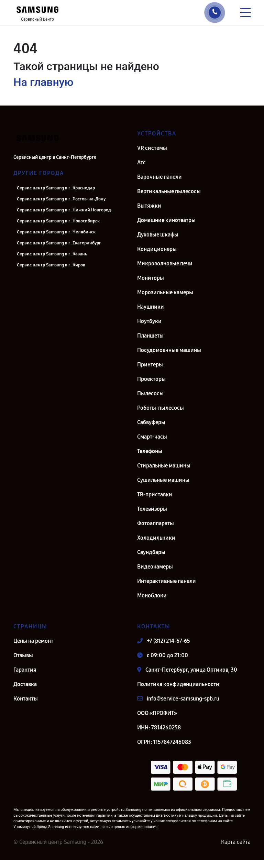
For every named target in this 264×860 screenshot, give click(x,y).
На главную (43, 82)
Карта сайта (236, 842)
